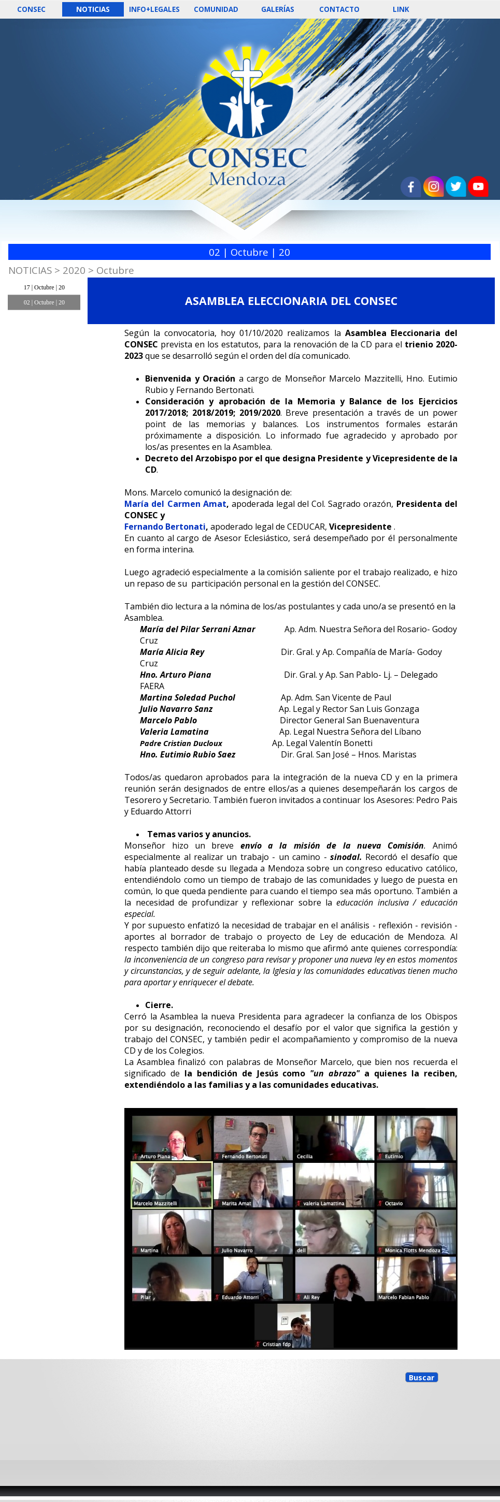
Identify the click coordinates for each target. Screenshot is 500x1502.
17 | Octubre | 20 (44, 287)
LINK (401, 9)
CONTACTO (339, 9)
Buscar (422, 1377)
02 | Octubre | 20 (44, 302)
